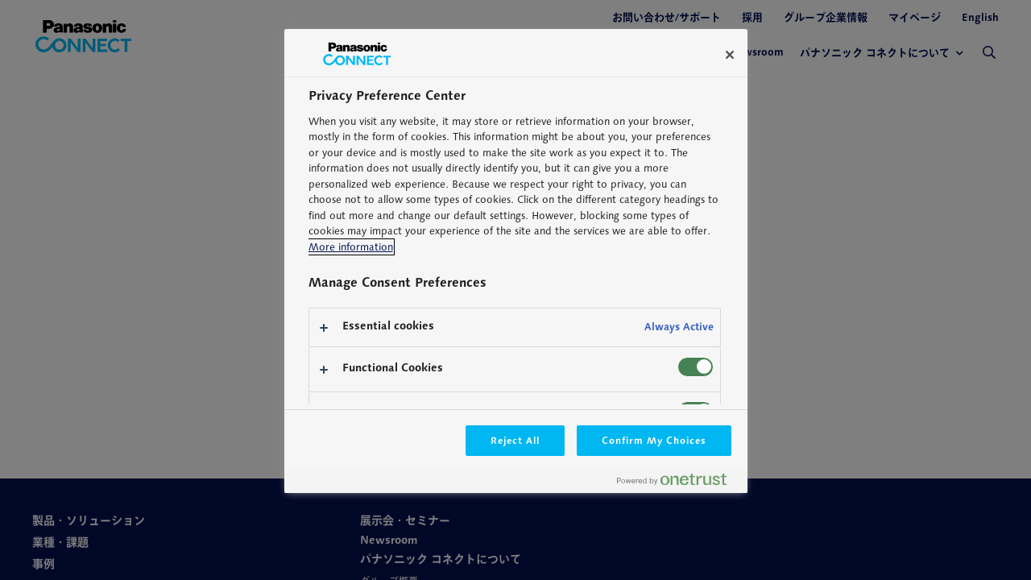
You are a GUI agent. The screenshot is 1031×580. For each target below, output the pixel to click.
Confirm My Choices (654, 440)
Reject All (515, 440)
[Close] (729, 54)
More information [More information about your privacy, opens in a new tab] (350, 247)
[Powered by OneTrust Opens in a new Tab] (678, 483)
